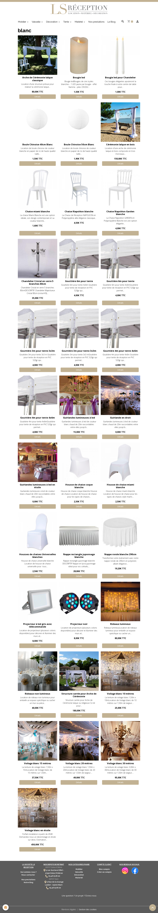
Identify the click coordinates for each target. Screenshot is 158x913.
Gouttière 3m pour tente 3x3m (37, 350)
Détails (37, 96)
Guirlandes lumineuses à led (79, 417)
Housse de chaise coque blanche (79, 486)
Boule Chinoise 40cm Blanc (37, 144)
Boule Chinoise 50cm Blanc (79, 144)
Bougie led (79, 77)
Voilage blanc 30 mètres (120, 763)
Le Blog (111, 22)
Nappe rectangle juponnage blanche (79, 556)
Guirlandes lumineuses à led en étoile (37, 486)
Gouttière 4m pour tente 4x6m (120, 350)
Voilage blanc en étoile (37, 830)
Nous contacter (28, 875)
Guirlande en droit (120, 417)
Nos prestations (96, 22)
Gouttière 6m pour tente (79, 281)
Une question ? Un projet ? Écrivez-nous (79, 895)
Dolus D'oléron (56, 873)
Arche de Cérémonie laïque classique (37, 79)
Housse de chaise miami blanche (120, 486)
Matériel (79, 22)
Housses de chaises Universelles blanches (37, 556)
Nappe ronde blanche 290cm (120, 554)
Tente (66, 22)
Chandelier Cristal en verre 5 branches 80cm (37, 282)
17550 (47, 873)
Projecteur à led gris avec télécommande (37, 625)
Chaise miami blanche (37, 211)
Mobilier (22, 22)
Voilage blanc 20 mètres (79, 763)
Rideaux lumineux (120, 624)
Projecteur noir (79, 624)
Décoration (52, 22)
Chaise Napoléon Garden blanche (120, 213)
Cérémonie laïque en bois (120, 144)
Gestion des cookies (88, 909)
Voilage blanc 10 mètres (120, 693)
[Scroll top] (152, 907)
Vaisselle (36, 22)
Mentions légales (68, 909)
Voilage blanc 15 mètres (37, 763)
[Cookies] (6, 907)
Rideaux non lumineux (37, 693)
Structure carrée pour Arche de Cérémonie (78, 695)
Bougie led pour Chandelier (120, 77)
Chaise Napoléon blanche (79, 211)
